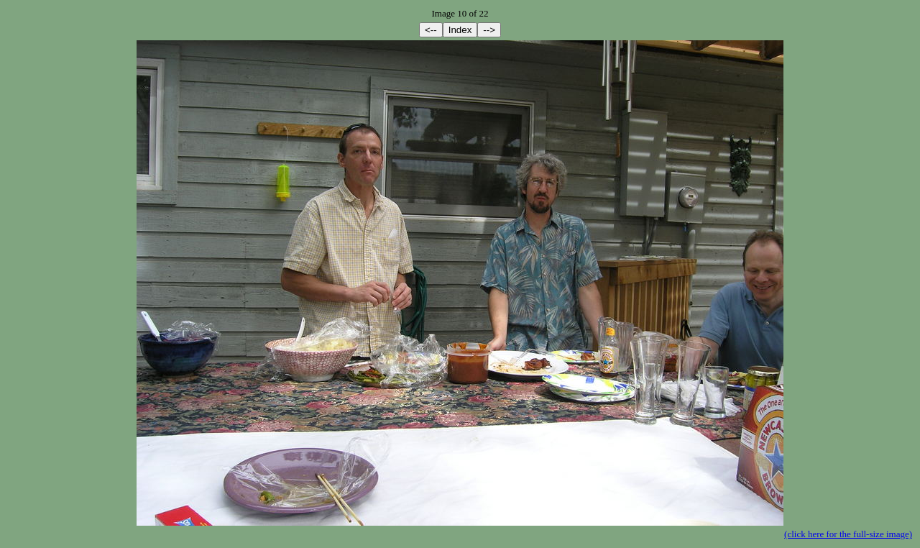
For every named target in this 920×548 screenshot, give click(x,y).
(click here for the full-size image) (848, 534)
